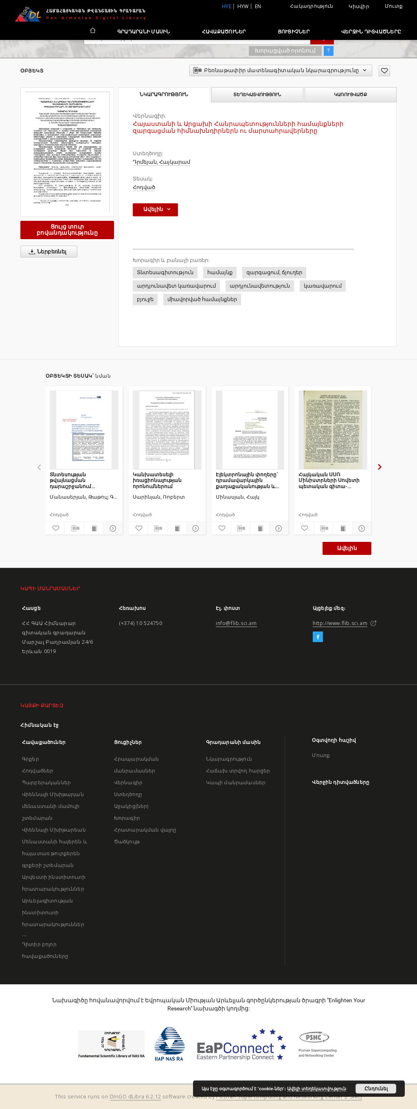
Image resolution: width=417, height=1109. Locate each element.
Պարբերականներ (46, 782)
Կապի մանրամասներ (236, 782)
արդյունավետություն (260, 285)
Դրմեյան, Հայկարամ (161, 161)
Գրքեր (30, 758)
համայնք (220, 272)
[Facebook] (318, 637)
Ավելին (347, 548)
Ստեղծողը (128, 794)
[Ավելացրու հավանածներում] (384, 70)
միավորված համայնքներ (202, 299)
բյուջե (145, 299)
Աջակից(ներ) (131, 806)
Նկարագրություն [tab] (164, 94)
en (258, 6)
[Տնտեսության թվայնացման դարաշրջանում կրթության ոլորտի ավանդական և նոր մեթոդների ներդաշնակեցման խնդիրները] (84, 430)
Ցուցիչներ (293, 31)
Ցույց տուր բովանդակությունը (67, 229)
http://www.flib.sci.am (340, 623)
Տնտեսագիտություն (165, 272)
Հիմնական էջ (39, 725)
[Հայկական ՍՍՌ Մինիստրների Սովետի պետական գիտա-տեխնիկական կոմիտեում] (333, 430)
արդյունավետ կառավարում (176, 285)
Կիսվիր (359, 6)
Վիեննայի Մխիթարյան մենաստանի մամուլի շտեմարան (53, 806)
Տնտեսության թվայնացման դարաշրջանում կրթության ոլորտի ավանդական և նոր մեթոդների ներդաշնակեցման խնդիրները (76, 480)
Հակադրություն (311, 5)
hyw (243, 6)
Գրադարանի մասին (143, 31)
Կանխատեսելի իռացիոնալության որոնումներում (157, 480)
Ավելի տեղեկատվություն (316, 1088)
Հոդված (144, 187)
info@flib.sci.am (236, 623)
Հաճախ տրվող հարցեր (238, 770)
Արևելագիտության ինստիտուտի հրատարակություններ (53, 912)
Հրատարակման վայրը (145, 829)
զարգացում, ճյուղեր (274, 272)
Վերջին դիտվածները (371, 31)
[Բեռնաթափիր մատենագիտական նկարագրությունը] (74, 528)
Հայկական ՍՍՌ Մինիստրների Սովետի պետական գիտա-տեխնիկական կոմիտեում (329, 480)
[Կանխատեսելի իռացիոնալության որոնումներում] (167, 430)
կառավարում (323, 285)
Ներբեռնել (46, 252)
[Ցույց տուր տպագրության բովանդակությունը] (93, 528)
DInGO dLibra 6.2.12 (135, 1096)
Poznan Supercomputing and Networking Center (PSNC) (289, 1096)
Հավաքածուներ (224, 31)
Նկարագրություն (229, 758)
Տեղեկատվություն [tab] (257, 94)
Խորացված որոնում (285, 50)
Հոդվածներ (37, 770)
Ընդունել (376, 1088)
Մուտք (394, 5)
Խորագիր (127, 817)
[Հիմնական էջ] (92, 31)
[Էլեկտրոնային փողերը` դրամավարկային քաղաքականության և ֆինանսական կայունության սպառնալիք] (250, 430)
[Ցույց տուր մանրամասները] (111, 528)
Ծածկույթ (127, 841)
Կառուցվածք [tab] (350, 94)
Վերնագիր (128, 782)
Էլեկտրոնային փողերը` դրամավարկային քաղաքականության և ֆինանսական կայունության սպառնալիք (247, 480)
